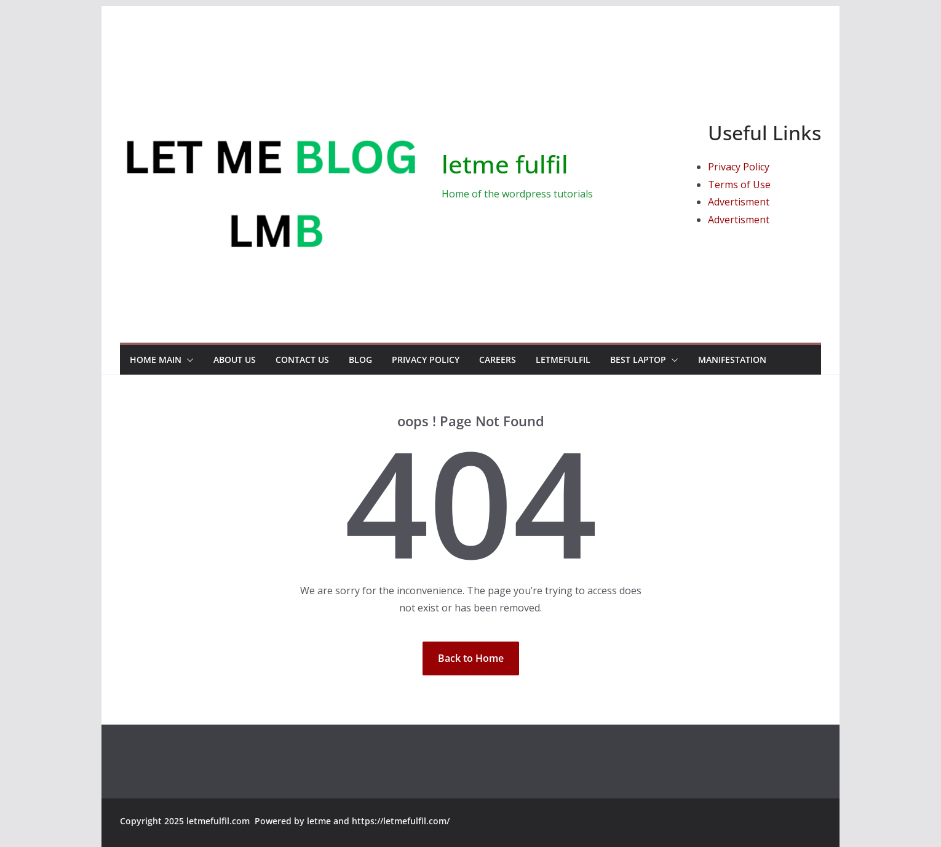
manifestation (732, 359)
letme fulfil (505, 164)
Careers (497, 359)
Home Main (155, 359)
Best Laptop (638, 359)
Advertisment (738, 202)
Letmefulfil (563, 359)
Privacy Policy (738, 166)
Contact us (302, 359)
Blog (360, 359)
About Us (234, 359)
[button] (187, 359)
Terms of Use (739, 184)
